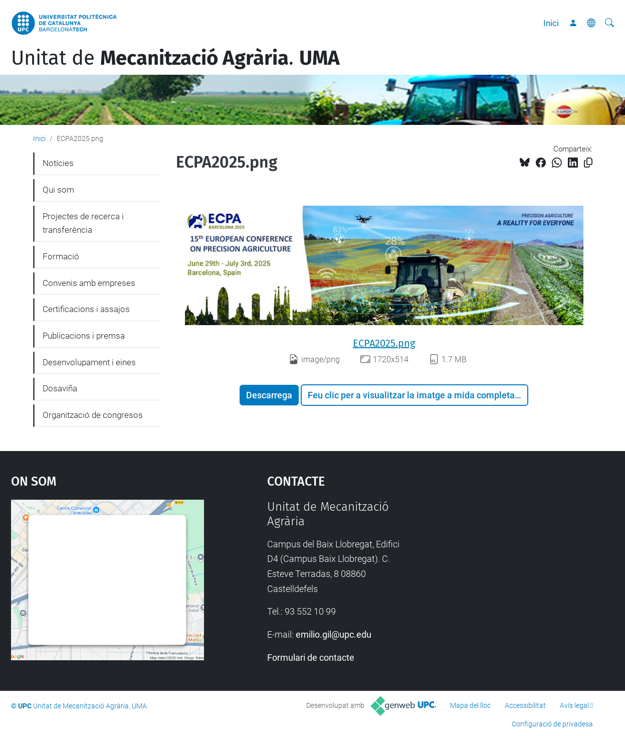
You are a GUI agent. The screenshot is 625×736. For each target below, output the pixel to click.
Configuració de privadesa (552, 724)
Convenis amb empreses (89, 283)
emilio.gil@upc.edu (333, 634)
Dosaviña (60, 388)
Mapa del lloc (470, 705)
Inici (551, 23)
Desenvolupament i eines (89, 362)
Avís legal (574, 705)
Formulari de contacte (310, 657)
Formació (61, 256)
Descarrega (269, 395)
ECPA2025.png (384, 343)
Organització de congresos (93, 415)
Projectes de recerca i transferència (83, 223)
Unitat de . (175, 58)
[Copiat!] (588, 163)
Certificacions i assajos (86, 309)
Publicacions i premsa (84, 336)
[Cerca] (609, 23)
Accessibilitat (525, 705)
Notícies (58, 163)
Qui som (58, 190)
